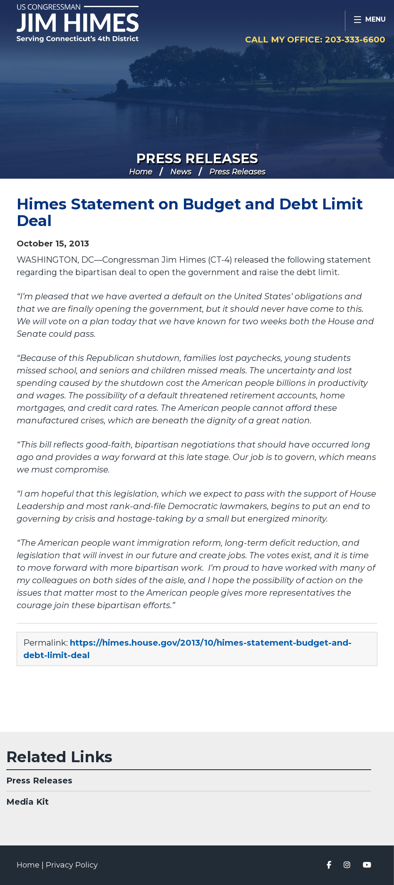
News (180, 172)
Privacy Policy (72, 865)
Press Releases (197, 158)
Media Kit (27, 802)
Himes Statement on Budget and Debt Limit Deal (190, 212)
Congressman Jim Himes (94, 23)
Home (140, 172)
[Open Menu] (369, 20)
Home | (31, 865)
